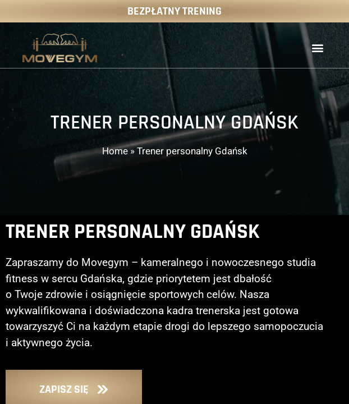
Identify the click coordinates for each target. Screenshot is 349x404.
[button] (317, 48)
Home (115, 151)
